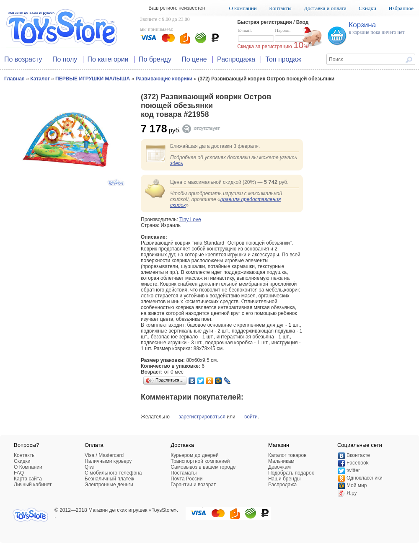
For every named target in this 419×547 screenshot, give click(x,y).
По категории (108, 59)
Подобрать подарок (291, 473)
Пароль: (293, 35)
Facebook (358, 463)
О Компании (28, 467)
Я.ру (352, 493)
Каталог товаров (287, 455)
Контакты (280, 8)
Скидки (367, 8)
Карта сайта (28, 479)
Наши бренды (284, 479)
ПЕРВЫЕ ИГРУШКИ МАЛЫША (92, 79)
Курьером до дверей (194, 455)
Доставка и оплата (325, 8)
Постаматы (184, 473)
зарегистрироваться (201, 417)
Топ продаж (283, 59)
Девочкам (279, 467)
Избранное (401, 8)
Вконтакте (358, 455)
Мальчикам (281, 461)
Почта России (186, 479)
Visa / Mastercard (104, 455)
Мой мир (357, 485)
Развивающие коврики (164, 79)
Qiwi (89, 467)
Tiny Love (190, 219)
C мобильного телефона (113, 473)
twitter (353, 470)
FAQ (19, 473)
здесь (176, 163)
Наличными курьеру (108, 461)
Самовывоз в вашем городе (203, 467)
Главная (14, 79)
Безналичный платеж (109, 479)
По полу (64, 59)
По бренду (155, 59)
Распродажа (236, 59)
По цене (194, 59)
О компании (242, 8)
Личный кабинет (33, 485)
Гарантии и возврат (193, 485)
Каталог (40, 79)
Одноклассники (365, 478)
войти (251, 417)
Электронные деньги (109, 485)
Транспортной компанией (200, 461)
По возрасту (23, 59)
